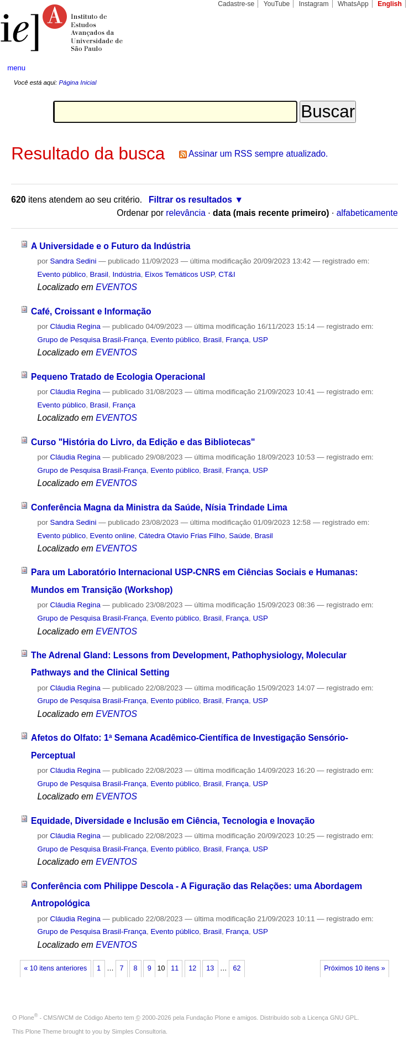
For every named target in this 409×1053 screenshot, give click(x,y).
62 (236, 968)
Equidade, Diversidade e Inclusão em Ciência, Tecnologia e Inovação (172, 820)
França (237, 339)
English (389, 4)
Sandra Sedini (73, 261)
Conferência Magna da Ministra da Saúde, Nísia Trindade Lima (159, 507)
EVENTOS (116, 287)
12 (192, 968)
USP (260, 339)
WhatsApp (353, 4)
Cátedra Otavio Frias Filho (182, 535)
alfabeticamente (367, 213)
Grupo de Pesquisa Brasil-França (91, 339)
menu (16, 68)
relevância (186, 213)
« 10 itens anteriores (55, 968)
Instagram (314, 4)
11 (175, 968)
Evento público (61, 274)
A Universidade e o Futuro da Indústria (111, 246)
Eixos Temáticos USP (179, 274)
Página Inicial (77, 82)
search (380, 68)
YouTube (277, 4)
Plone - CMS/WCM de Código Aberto (71, 1017)
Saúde (239, 535)
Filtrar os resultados (190, 199)
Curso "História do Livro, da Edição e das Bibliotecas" (143, 442)
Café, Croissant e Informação (91, 311)
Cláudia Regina (75, 326)
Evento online (112, 535)
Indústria (126, 274)
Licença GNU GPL (332, 1017)
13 (210, 968)
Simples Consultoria (139, 1031)
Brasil (99, 274)
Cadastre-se (236, 4)
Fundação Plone (208, 1017)
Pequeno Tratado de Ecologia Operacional (118, 376)
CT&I (226, 274)
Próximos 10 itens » (354, 968)
